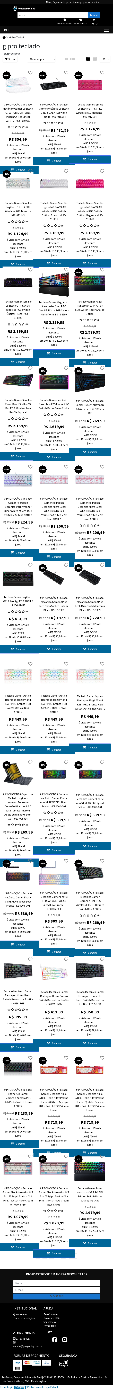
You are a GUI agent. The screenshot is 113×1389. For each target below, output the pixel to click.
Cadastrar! (57, 1296)
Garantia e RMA (51, 1318)
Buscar (94, 15)
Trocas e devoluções (24, 1318)
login (64, 2)
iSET (49, 1332)
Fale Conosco (51, 1314)
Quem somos (20, 1314)
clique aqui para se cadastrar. (85, 2)
